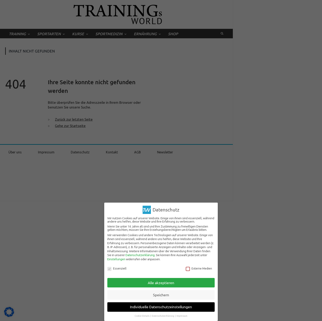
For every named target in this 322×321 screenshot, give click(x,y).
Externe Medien (199, 268)
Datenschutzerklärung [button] (163, 316)
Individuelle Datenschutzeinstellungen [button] (161, 307)
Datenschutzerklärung (140, 255)
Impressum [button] (181, 316)
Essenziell (117, 268)
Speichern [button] (161, 295)
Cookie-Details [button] (142, 316)
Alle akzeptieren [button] (161, 283)
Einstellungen (116, 259)
